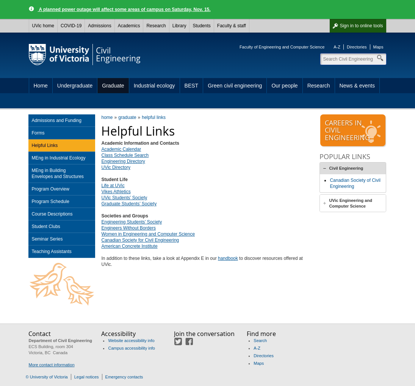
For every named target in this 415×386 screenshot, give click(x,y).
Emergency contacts (124, 377)
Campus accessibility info (131, 348)
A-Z (337, 47)
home (107, 117)
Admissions (99, 25)
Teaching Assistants (51, 251)
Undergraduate (74, 86)
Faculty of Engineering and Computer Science (282, 47)
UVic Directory (115, 167)
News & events (357, 86)
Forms (37, 133)
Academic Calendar (121, 149)
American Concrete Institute (129, 246)
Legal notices (86, 377)
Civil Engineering (346, 168)
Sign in (361, 25)
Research (156, 25)
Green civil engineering (235, 86)
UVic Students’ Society (124, 197)
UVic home (43, 25)
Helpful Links (44, 145)
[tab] (352, 168)
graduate (127, 117)
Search (260, 340)
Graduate (113, 86)
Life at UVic (112, 185)
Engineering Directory (123, 161)
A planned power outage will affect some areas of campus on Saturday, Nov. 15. (124, 9)
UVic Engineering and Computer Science (350, 203)
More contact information (51, 365)
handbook (228, 258)
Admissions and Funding (56, 120)
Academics (129, 25)
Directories (357, 47)
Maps (378, 47)
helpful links (154, 117)
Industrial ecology (154, 86)
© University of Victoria (47, 377)
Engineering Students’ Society (131, 222)
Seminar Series (47, 239)
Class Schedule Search (125, 155)
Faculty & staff (231, 25)
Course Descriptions (51, 214)
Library (179, 25)
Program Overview (50, 189)
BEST (192, 86)
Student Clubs (45, 226)
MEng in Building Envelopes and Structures (57, 173)
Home (41, 86)
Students (201, 25)
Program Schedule (50, 201)
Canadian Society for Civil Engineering (140, 240)
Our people (284, 86)
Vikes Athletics (115, 191)
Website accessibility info (131, 340)
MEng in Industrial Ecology (58, 158)
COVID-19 (71, 25)
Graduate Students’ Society (129, 203)
